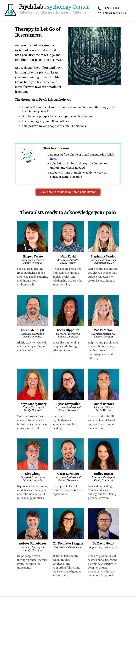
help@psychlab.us (114, 13)
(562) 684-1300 (111, 8)
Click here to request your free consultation (68, 192)
